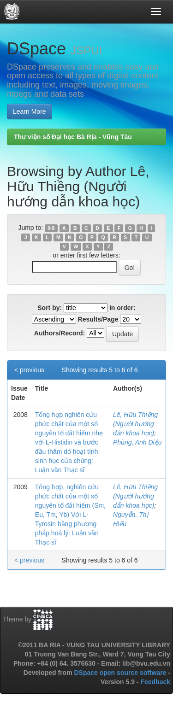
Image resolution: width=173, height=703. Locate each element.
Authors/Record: (59, 333)
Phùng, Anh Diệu (137, 442)
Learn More (29, 111)
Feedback (155, 681)
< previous (29, 370)
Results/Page (98, 319)
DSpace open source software (121, 672)
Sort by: (49, 307)
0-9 (51, 228)
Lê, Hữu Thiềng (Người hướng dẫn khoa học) (135, 424)
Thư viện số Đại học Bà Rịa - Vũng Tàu (73, 137)
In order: (122, 307)
